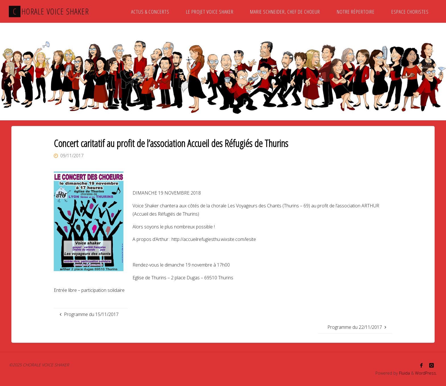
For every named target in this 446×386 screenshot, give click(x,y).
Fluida (404, 373)
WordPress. (426, 373)
